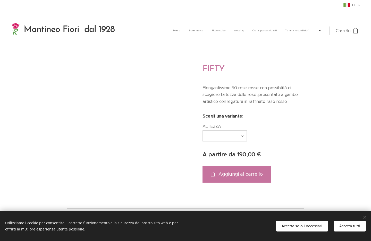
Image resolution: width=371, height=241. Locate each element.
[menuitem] (255, 30)
